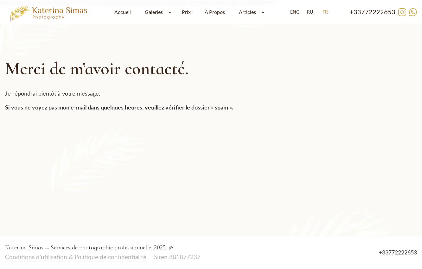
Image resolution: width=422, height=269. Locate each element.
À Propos (215, 12)
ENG (294, 12)
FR (325, 12)
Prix (186, 12)
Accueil (122, 12)
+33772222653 (372, 12)
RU (310, 12)
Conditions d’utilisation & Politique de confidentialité (75, 257)
